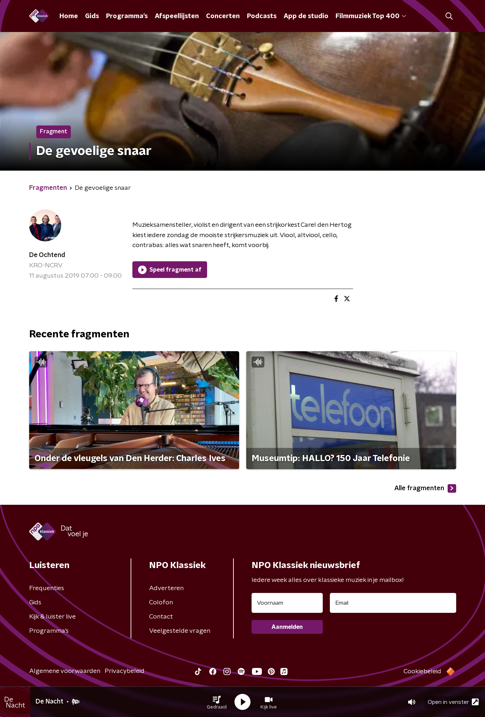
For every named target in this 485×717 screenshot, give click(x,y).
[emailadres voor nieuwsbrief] (393, 603)
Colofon (161, 602)
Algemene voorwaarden (64, 671)
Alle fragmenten (425, 488)
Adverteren (166, 588)
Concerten (223, 16)
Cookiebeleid (422, 671)
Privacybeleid (124, 671)
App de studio (306, 16)
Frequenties (46, 588)
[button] (216, 702)
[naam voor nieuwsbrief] (287, 603)
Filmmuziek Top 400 (371, 16)
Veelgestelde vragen (179, 631)
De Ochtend (47, 255)
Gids (92, 16)
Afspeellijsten (177, 16)
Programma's (127, 16)
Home (68, 16)
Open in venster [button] (453, 702)
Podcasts (261, 16)
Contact (161, 617)
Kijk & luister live (52, 617)
